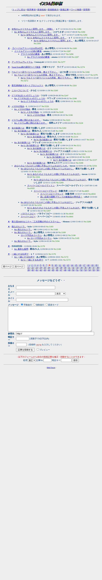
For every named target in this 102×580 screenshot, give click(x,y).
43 (45, 270)
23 (37, 267)
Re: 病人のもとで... (23, 229)
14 (72, 265)
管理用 (86, 9)
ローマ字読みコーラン (31, 235)
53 (85, 270)
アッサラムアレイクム (22, 62)
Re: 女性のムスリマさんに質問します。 (32, 32)
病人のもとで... (19, 226)
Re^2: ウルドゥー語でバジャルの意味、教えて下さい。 (47, 78)
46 (57, 270)
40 (32, 270)
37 (93, 267)
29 (61, 267)
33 (77, 267)
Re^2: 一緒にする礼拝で (32, 260)
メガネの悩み (18, 106)
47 (61, 270)
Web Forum (51, 360)
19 (92, 265)
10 (56, 265)
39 (28, 270)
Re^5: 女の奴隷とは (49, 154)
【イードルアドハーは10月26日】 (27, 48)
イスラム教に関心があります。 (26, 120)
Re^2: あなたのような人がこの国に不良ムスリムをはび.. (53, 174)
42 (41, 270)
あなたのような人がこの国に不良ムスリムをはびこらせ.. (41, 166)
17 (84, 265)
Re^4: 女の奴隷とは (43, 139)
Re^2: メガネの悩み (30, 112)
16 (80, 265)
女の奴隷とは (18, 128)
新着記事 (64, 9)
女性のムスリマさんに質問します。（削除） (33, 29)
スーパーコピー (28, 216)
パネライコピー (28, 213)
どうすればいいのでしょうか (25, 95)
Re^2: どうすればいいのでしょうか (37, 101)
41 (37, 270)
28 (57, 267)
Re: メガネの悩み (22, 109)
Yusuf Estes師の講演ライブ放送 (26, 67)
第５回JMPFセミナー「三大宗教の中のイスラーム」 (36, 221)
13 (68, 265)
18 (88, 265)
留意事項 (31, 9)
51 (77, 270)
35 (85, 267)
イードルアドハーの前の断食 (28, 51)
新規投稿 (41, 9)
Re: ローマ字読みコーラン (39, 238)
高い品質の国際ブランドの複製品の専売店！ (61, 197)
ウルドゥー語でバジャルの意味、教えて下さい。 (35, 72)
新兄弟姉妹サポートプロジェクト (27, 85)
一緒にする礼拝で (20, 254)
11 (60, 265)
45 (53, 270)
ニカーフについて (20, 90)
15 (76, 265)
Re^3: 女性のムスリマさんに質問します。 (46, 38)
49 (69, 270)
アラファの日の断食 (30, 54)
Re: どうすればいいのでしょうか (29, 98)
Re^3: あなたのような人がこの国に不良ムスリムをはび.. (60, 179)
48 (65, 270)
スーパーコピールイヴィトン (41, 185)
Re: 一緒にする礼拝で (24, 257)
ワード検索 (76, 9)
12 (64, 265)
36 (89, 267)
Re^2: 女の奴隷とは (30, 134)
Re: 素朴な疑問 (21, 249)
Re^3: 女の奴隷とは (36, 136)
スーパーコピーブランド (45, 191)
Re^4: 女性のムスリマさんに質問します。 (53, 40)
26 (49, 267)
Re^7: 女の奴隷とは (62, 160)
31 (69, 267)
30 (65, 267)
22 (32, 267)
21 (28, 267)
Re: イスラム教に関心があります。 (30, 123)
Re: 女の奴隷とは (22, 131)
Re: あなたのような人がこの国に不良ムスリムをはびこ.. (47, 168)
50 (73, 270)
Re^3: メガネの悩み (36, 115)
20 (96, 265)
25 (45, 267)
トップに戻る (18, 9)
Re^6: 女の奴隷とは (56, 157)
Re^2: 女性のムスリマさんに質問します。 (40, 35)
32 (73, 267)
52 (81, 270)
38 (97, 267)
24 (41, 267)
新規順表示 (53, 9)
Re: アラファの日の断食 (38, 57)
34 (81, 267)
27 (53, 267)
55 (93, 270)
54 (89, 270)
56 (97, 270)
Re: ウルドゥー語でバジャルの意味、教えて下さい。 (39, 75)
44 (49, 270)
